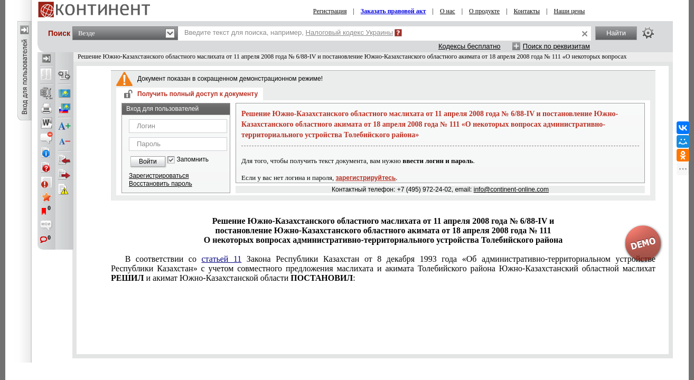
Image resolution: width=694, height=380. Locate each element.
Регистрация (330, 11)
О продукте (484, 11)
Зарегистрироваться (159, 175)
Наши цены (569, 11)
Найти (616, 33)
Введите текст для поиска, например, (288, 32)
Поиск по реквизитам (556, 46)
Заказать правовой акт (393, 11)
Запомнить (193, 159)
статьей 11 (221, 258)
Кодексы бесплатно (469, 46)
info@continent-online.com (511, 189)
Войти (148, 161)
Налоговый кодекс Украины (349, 32)
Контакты (527, 11)
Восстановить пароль (160, 183)
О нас (447, 11)
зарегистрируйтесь (366, 178)
